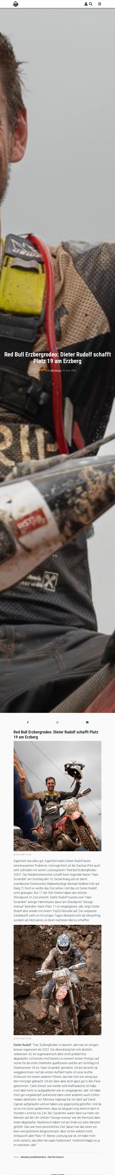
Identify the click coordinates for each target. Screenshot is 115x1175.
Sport (58, 348)
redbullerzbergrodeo (34, 1157)
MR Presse (56, 370)
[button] (28, 722)
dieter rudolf (56, 1157)
